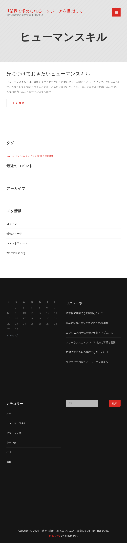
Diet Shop (54, 535)
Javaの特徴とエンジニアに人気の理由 (87, 323)
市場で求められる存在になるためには (87, 352)
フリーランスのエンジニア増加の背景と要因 (91, 342)
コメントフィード (17, 243)
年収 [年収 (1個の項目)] (47, 156)
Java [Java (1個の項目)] (8, 156)
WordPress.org (15, 253)
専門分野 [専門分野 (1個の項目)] (40, 156)
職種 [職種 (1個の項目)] (51, 156)
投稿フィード (14, 233)
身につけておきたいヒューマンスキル (48, 73)
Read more (19, 103)
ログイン (11, 224)
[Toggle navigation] (116, 12)
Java (8, 413)
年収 (8, 452)
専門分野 (11, 442)
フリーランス (13, 432)
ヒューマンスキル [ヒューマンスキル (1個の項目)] (17, 156)
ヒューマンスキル (16, 423)
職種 (8, 462)
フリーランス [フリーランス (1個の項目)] (31, 156)
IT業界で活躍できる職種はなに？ (84, 313)
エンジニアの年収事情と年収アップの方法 (89, 332)
